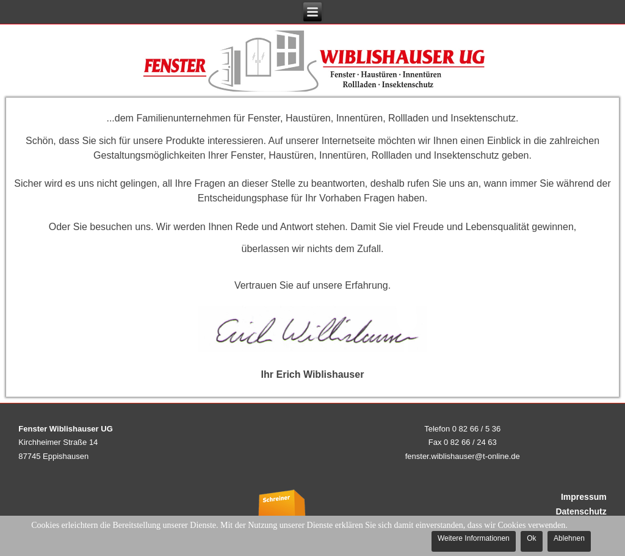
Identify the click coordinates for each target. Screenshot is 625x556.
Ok (531, 538)
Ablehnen (569, 538)
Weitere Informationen (474, 538)
